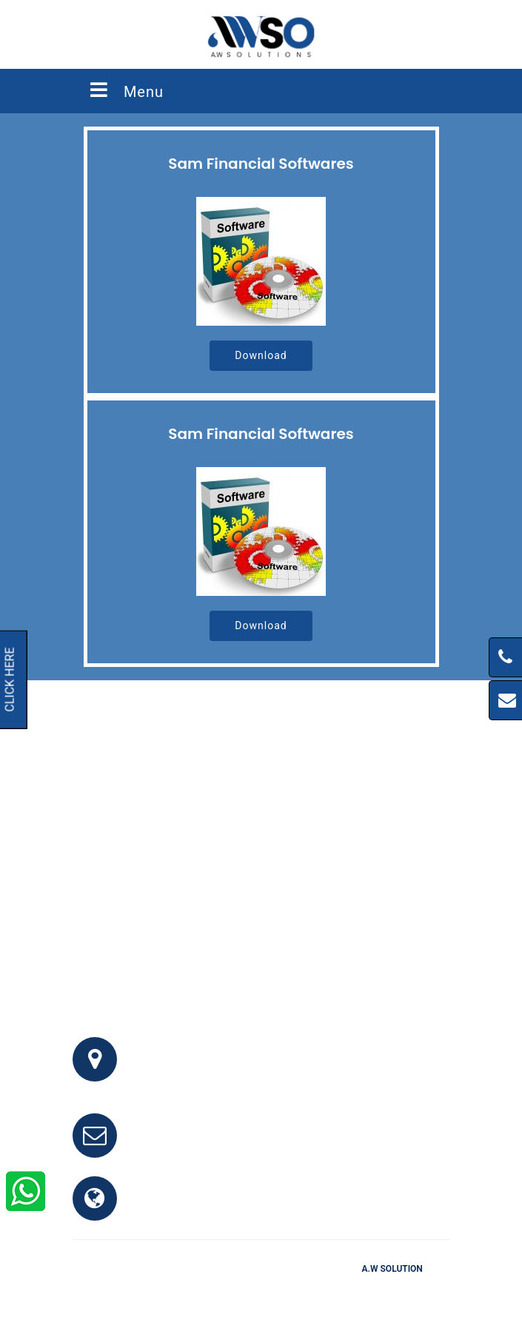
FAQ (214, 1290)
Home (177, 1290)
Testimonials (268, 1290)
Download (261, 355)
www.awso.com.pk (189, 1207)
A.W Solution (392, 1269)
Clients (329, 1290)
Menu (125, 90)
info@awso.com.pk (190, 1144)
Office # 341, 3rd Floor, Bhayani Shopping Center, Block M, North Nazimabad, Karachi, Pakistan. (279, 1068)
